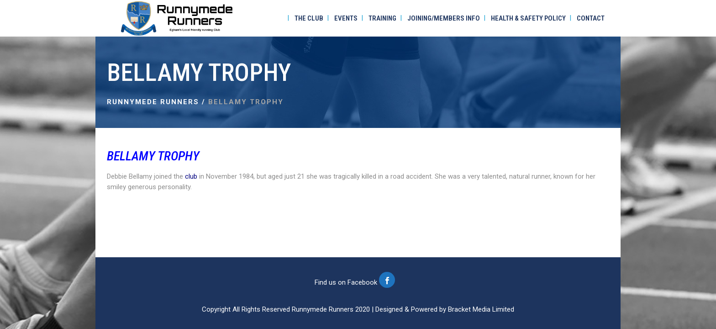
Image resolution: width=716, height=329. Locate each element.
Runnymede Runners (153, 102)
